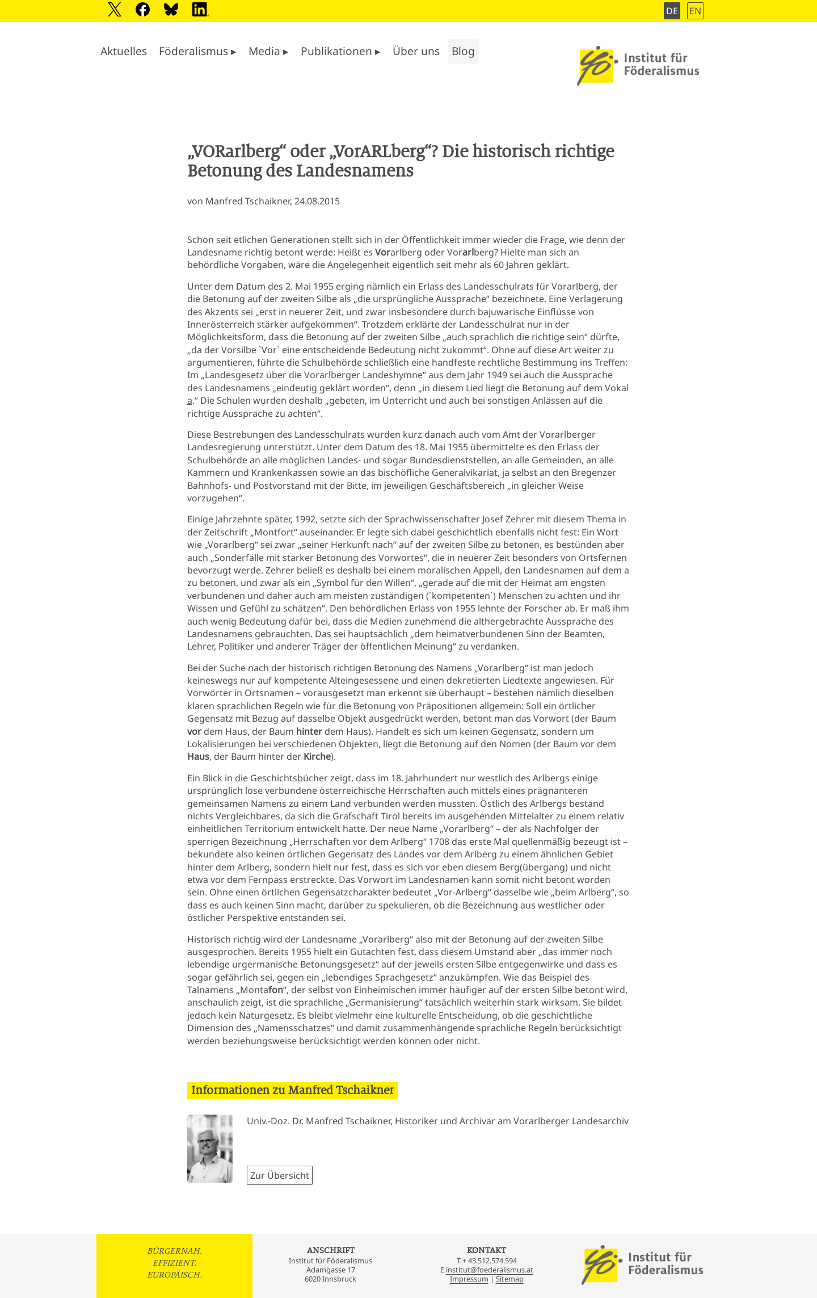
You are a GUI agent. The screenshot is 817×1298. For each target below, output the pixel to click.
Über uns (416, 50)
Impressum (469, 1279)
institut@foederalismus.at (489, 1269)
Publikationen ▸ (341, 50)
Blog (463, 50)
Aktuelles (123, 50)
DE (672, 11)
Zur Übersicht (279, 1175)
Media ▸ (269, 50)
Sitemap (510, 1279)
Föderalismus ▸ (198, 50)
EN (695, 11)
